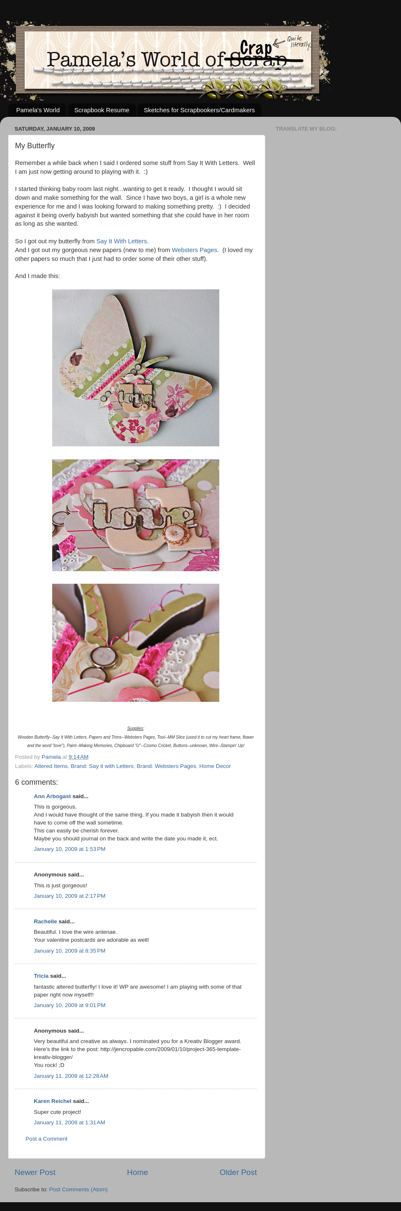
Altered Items (51, 766)
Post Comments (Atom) (78, 1189)
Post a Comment (46, 1139)
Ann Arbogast (52, 796)
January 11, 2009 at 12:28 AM (71, 1076)
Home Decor (215, 766)
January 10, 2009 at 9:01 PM (70, 1005)
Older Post (238, 1172)
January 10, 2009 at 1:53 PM (70, 849)
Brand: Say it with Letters (102, 766)
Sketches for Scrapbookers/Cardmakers (199, 109)
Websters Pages (194, 250)
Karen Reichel (52, 1101)
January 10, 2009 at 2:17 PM (70, 896)
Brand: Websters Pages (166, 766)
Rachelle (45, 921)
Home (137, 1172)
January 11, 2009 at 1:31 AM (69, 1122)
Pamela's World (38, 109)
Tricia (41, 976)
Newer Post (35, 1172)
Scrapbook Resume (101, 109)
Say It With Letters (121, 241)
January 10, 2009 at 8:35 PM (70, 951)
